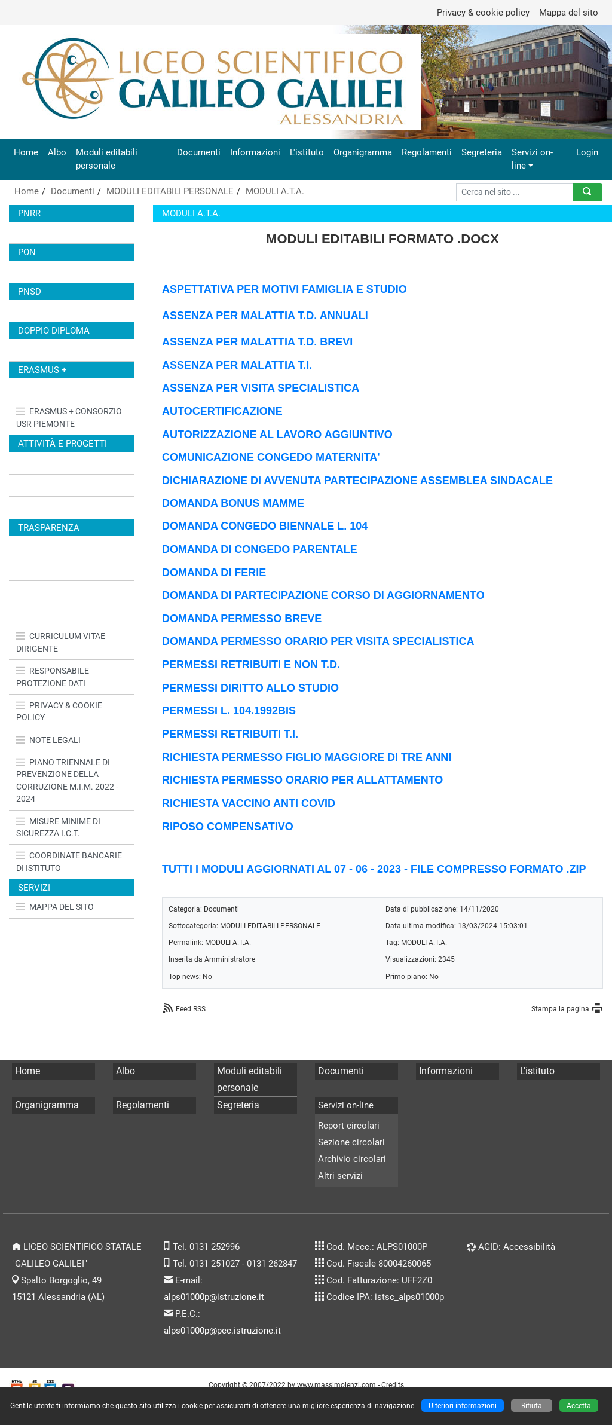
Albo (57, 152)
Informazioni (255, 152)
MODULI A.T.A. (275, 191)
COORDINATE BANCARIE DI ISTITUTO (69, 861)
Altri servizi (340, 1175)
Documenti (199, 152)
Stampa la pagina (560, 1008)
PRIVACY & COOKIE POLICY (59, 711)
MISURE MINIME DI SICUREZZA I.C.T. (58, 827)
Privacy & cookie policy (483, 12)
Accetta (579, 1405)
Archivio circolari (352, 1159)
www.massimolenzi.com (336, 1384)
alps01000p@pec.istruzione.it (222, 1330)
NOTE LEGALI (48, 740)
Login (587, 152)
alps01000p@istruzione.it (214, 1297)
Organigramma (362, 152)
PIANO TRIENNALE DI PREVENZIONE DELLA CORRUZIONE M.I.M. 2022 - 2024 (67, 780)
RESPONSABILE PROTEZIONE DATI (52, 676)
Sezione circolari (351, 1142)
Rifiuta (531, 1405)
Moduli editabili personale (106, 159)
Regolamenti (427, 152)
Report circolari (349, 1125)
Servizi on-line (532, 159)
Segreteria (481, 152)
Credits (392, 1384)
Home (26, 152)
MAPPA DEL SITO (55, 907)
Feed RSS (191, 1008)
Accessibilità (529, 1246)
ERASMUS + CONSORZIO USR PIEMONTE (69, 417)
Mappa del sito (568, 12)
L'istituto (307, 152)
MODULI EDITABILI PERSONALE (170, 191)
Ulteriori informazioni (463, 1405)
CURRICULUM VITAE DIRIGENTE (60, 642)
